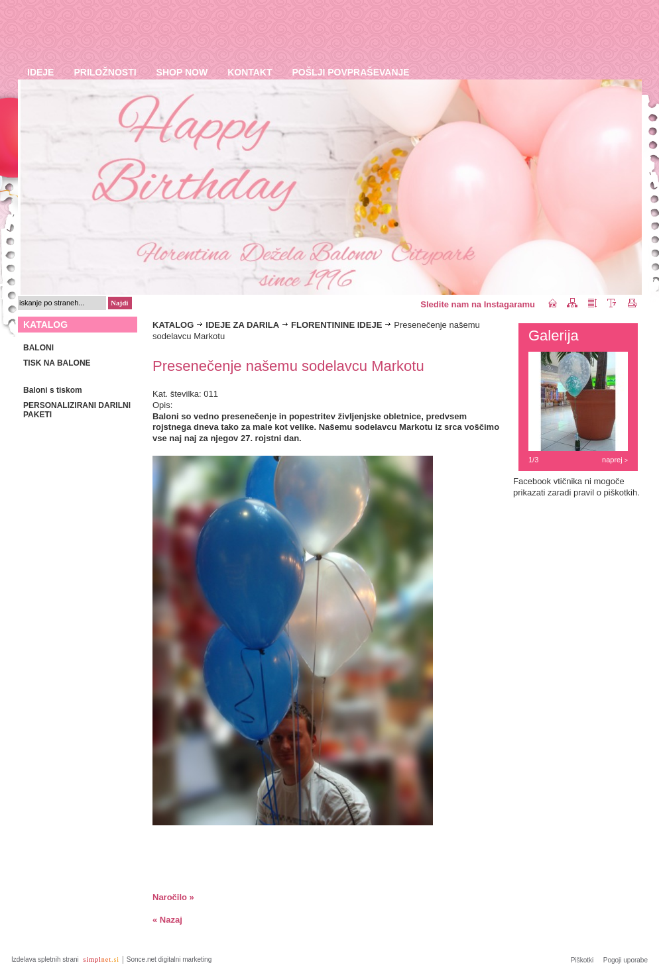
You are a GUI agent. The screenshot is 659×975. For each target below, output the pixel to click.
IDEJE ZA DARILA (242, 325)
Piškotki (582, 960)
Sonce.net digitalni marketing (169, 959)
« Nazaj (167, 920)
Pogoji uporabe (625, 960)
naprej (615, 460)
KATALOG (173, 325)
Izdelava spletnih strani (46, 959)
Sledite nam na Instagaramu (477, 304)
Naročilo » (173, 897)
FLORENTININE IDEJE (336, 325)
